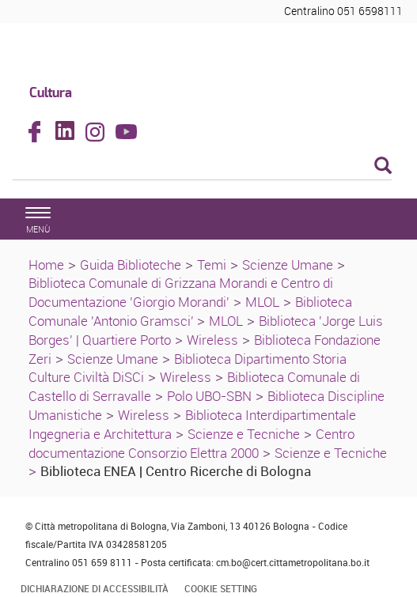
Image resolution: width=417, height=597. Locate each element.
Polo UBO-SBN (209, 396)
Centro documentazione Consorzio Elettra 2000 (191, 443)
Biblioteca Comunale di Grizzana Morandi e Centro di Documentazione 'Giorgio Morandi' (180, 292)
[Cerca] (202, 166)
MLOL (262, 302)
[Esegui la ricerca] (383, 166)
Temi (211, 264)
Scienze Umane (287, 264)
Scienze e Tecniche (244, 434)
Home (46, 264)
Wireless (212, 340)
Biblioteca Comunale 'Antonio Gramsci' (190, 311)
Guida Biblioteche (130, 264)
